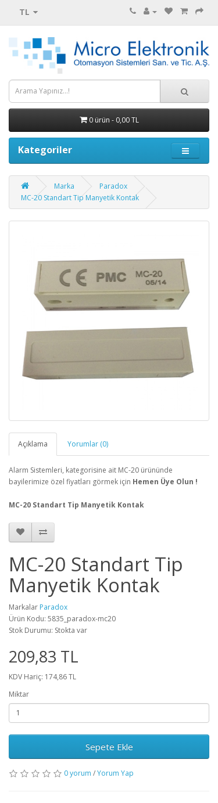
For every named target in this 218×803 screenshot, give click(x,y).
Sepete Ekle (109, 746)
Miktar (19, 694)
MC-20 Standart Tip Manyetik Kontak (80, 198)
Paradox (113, 186)
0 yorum (77, 773)
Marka (64, 186)
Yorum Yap (115, 773)
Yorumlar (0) (87, 444)
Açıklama (33, 444)
